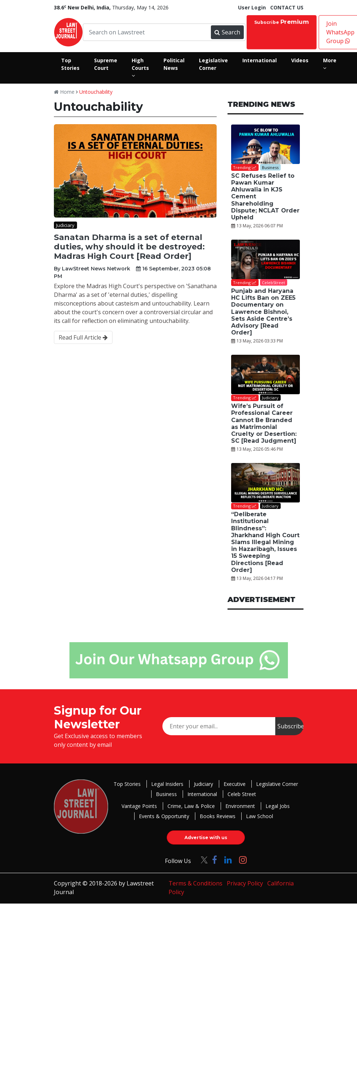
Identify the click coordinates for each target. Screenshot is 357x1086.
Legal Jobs (277, 806)
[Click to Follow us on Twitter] (201, 860)
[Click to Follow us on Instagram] (243, 860)
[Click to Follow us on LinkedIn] (228, 860)
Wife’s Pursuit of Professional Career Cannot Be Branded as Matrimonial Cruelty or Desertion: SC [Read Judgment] (264, 423)
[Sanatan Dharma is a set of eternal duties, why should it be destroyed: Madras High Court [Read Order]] (135, 170)
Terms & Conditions (195, 883)
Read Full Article (83, 337)
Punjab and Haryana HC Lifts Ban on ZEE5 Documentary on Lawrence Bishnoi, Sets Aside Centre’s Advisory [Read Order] (263, 311)
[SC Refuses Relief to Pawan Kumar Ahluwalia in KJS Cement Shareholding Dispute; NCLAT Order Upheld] (265, 144)
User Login (252, 7)
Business (166, 794)
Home (64, 91)
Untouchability (95, 91)
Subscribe (281, 21)
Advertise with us (205, 837)
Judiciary (203, 783)
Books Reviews (217, 816)
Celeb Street (242, 794)
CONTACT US (286, 7)
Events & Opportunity (164, 816)
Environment (240, 806)
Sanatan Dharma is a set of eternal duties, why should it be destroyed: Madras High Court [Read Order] (129, 246)
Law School (259, 816)
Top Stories (127, 783)
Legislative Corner (277, 783)
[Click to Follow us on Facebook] (214, 860)
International (202, 794)
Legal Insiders (167, 783)
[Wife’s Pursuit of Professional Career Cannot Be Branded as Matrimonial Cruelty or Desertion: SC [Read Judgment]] (265, 374)
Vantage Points (139, 806)
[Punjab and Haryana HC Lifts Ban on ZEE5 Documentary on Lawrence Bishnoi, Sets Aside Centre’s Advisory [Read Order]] (265, 259)
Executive (235, 783)
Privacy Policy (245, 883)
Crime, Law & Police (191, 806)
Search (227, 32)
